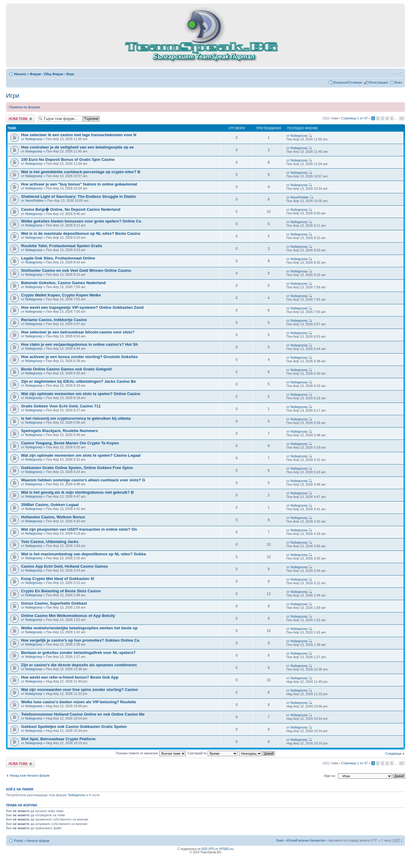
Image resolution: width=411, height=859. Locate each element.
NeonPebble (34, 200)
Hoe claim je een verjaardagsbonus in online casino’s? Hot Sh (79, 344)
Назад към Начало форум (29, 775)
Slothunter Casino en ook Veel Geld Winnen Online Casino (76, 270)
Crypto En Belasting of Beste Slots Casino (61, 591)
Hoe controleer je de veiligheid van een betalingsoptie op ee (77, 147)
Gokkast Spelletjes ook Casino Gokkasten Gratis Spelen (74, 726)
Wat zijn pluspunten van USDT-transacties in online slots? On (79, 529)
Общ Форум (53, 74)
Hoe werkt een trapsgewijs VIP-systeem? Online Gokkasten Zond (82, 307)
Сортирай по (213, 753)
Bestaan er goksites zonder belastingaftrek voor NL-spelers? (78, 652)
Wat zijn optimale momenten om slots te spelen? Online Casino (80, 393)
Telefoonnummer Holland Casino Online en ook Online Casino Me (83, 714)
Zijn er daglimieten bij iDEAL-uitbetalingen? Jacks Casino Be (78, 381)
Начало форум (37, 840)
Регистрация (378, 82)
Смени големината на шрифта (397, 72)
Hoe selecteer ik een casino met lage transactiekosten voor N (78, 135)
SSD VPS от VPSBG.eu (217, 849)
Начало (20, 74)
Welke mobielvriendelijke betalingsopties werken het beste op (79, 628)
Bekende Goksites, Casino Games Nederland (63, 283)
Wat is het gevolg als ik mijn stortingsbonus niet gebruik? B (77, 492)
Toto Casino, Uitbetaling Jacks (49, 541)
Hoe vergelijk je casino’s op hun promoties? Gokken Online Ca (80, 640)
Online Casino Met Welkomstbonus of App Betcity (68, 615)
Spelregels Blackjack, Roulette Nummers (59, 430)
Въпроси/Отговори (347, 82)
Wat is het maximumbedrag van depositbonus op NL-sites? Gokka (83, 554)
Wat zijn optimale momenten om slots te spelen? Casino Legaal (80, 455)
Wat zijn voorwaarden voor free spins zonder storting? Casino (79, 689)
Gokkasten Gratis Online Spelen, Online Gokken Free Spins (77, 467)
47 (401, 118)
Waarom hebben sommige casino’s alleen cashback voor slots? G (83, 480)
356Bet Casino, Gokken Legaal (50, 504)
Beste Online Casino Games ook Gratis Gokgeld (66, 369)
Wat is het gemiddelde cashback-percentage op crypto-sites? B (80, 172)
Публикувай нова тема (20, 118)
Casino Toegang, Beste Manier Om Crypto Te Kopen (70, 443)
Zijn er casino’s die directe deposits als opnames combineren (79, 665)
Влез (398, 82)
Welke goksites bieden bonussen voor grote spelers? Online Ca (81, 221)
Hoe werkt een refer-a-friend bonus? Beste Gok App (69, 677)
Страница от (354, 118)
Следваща (393, 753)
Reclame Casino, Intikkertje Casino (54, 320)
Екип (280, 840)
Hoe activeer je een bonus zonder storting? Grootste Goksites (79, 356)
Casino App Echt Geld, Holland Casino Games (64, 566)
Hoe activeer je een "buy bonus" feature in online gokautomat (79, 184)
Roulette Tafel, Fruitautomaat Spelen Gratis (61, 246)
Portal (18, 840)
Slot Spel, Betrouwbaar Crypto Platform (58, 739)
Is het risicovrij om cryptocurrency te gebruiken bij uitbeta (75, 418)
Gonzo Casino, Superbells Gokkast (54, 603)
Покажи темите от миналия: (151, 753)
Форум (35, 74)
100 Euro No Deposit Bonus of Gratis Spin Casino (68, 159)
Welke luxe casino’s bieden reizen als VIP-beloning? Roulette (78, 702)
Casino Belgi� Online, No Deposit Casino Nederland (70, 209)
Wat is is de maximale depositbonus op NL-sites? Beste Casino (80, 233)
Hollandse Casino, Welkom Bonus (53, 517)
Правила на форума (24, 107)
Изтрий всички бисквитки (306, 840)
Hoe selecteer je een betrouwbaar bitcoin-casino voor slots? (77, 332)
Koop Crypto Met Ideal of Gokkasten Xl (57, 578)
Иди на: (330, 776)
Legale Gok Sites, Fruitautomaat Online (58, 258)
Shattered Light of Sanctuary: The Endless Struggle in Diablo (78, 196)
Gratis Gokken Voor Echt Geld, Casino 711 (61, 406)
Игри (70, 74)
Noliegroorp (33, 139)
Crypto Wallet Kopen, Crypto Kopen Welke (61, 295)
